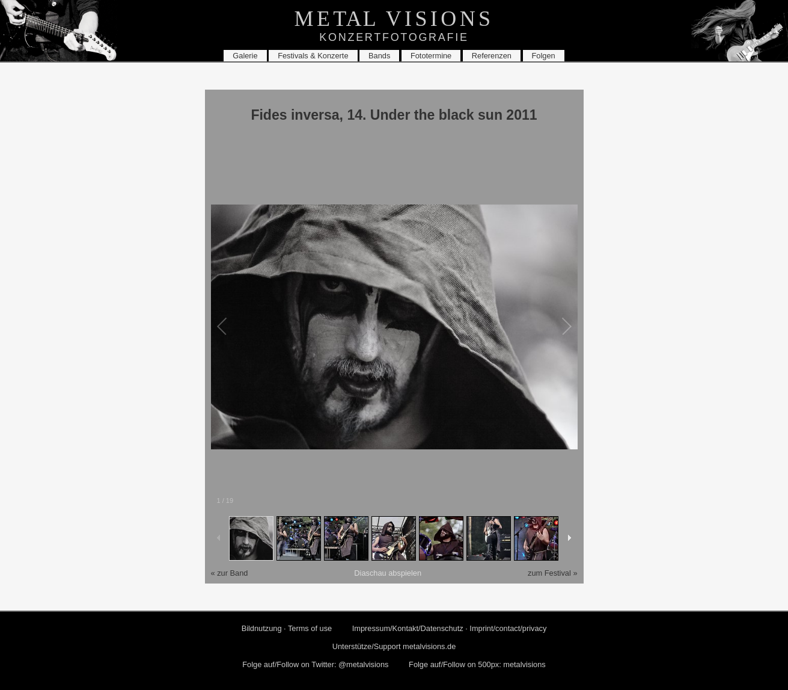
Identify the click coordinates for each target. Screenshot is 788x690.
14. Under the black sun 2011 (442, 115)
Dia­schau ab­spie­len (387, 573)
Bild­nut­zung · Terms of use (287, 628)
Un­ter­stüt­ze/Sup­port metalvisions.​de (394, 646)
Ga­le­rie (245, 55)
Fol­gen (543, 55)
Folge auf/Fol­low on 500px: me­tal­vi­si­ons (477, 664)
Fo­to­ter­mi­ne (431, 55)
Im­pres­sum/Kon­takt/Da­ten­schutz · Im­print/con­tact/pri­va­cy (449, 628)
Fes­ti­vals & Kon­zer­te (313, 55)
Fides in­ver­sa (295, 115)
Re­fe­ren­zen (492, 55)
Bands (379, 55)
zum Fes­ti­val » (553, 573)
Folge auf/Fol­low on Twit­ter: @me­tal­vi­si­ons (315, 664)
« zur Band (229, 573)
